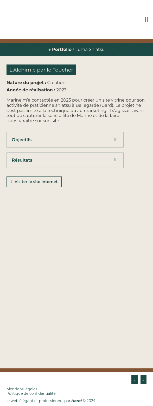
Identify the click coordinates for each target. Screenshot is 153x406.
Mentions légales (22, 389)
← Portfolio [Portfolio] (60, 49)
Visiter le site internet (34, 181)
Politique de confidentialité (31, 393)
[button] (65, 139)
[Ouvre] (146, 19)
